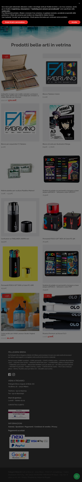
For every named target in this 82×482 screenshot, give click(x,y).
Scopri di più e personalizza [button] (14, 22)
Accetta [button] (74, 22)
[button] (79, 3)
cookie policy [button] (6, 11)
